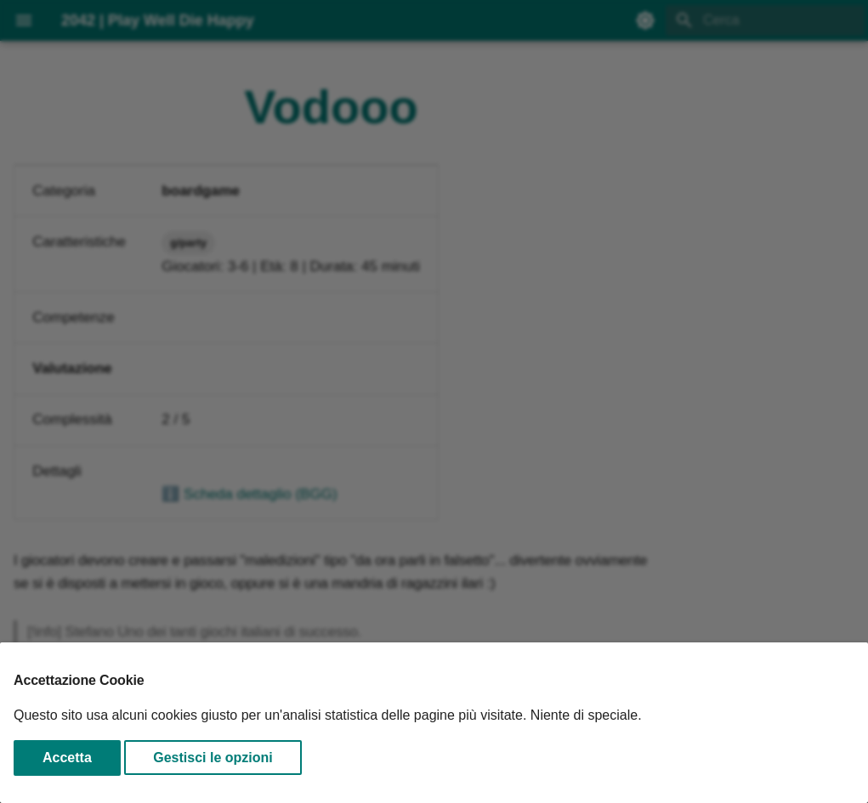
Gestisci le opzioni (212, 757)
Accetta (67, 757)
